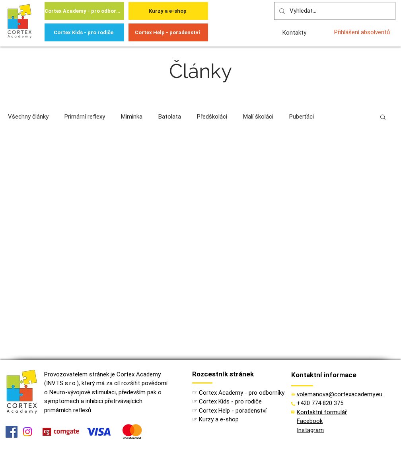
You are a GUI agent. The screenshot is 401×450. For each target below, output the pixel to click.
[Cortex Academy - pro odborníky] (84, 11)
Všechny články (28, 116)
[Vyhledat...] (334, 10)
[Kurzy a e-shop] (168, 11)
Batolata (169, 116)
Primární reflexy (84, 116)
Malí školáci (258, 116)
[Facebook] (12, 432)
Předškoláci (212, 116)
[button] (383, 117)
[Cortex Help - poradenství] (168, 32)
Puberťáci (301, 116)
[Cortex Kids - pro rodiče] (84, 32)
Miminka (131, 116)
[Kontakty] (295, 32)
